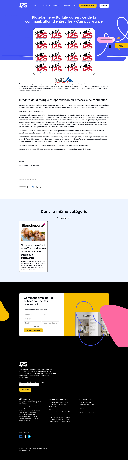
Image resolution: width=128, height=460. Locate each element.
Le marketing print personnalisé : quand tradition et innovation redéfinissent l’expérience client (59, 419)
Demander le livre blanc (33, 330)
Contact (104, 6)
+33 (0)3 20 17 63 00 (86, 412)
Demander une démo (88, 6)
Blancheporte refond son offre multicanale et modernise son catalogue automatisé (33, 251)
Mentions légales (25, 451)
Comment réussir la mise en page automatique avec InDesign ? (58, 404)
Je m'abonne (25, 390)
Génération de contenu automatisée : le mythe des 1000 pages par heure (60, 412)
